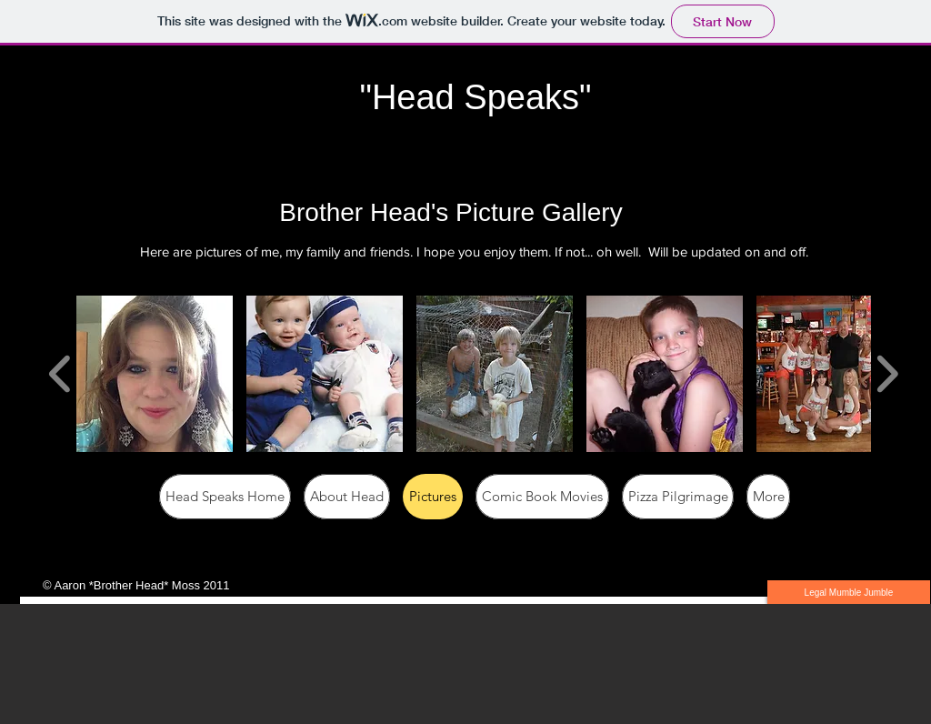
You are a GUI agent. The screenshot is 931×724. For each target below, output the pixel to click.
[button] (154, 374)
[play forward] (886, 373)
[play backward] (60, 373)
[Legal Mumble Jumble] (848, 592)
